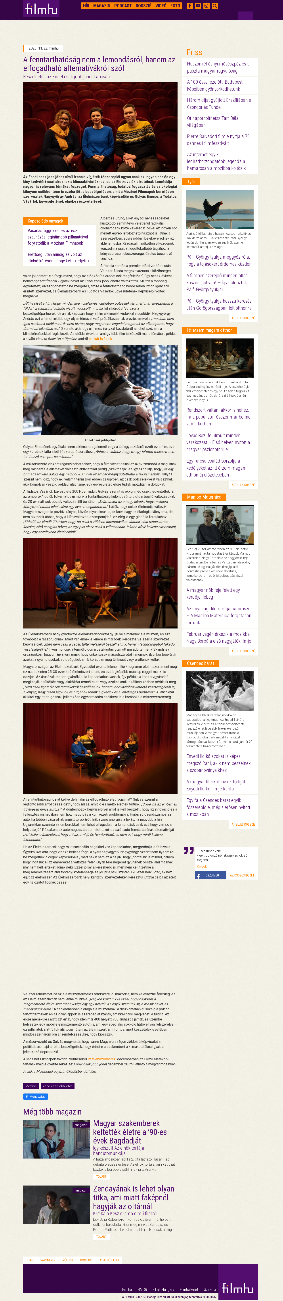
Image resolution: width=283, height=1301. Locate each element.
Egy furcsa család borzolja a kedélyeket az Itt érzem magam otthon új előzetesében (216, 468)
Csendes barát (200, 663)
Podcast (123, 5)
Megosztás (35, 1096)
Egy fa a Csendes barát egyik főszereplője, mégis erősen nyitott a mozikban (218, 807)
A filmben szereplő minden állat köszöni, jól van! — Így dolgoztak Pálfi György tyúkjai (216, 282)
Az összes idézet (242, 875)
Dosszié (143, 5)
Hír (86, 5)
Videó (160, 5)
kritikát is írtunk (100, 339)
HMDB (142, 1289)
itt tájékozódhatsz (102, 1059)
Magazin (101, 5)
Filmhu (127, 1289)
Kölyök (202, 866)
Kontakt (86, 1260)
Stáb (30, 1260)
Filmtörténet (189, 1289)
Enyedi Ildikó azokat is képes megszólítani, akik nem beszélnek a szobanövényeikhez (218, 763)
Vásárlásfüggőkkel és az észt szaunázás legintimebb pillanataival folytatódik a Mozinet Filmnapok (58, 237)
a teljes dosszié (243, 318)
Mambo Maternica (204, 497)
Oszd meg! (213, 875)
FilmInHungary (163, 1289)
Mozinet (30, 1086)
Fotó (175, 5)
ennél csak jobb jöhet (57, 1086)
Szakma (210, 1289)
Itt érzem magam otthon (210, 330)
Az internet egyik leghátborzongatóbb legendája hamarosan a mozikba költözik (216, 161)
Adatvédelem (109, 1260)
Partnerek (48, 1260)
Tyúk (191, 181)
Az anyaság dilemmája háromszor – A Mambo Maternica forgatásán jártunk (219, 615)
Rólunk (68, 1260)
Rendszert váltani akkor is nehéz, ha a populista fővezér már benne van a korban (218, 417)
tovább (101, 1176)
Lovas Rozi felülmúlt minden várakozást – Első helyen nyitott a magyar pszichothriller (218, 442)
